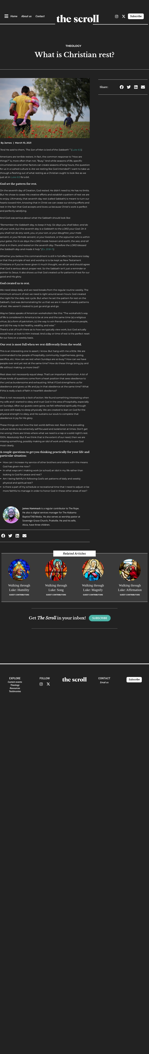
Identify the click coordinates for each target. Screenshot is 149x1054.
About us (26, 16)
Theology (73, 46)
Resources (15, 688)
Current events (15, 682)
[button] (3, 536)
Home (13, 16)
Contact (40, 16)
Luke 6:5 (76, 149)
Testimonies (15, 691)
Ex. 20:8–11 (47, 249)
